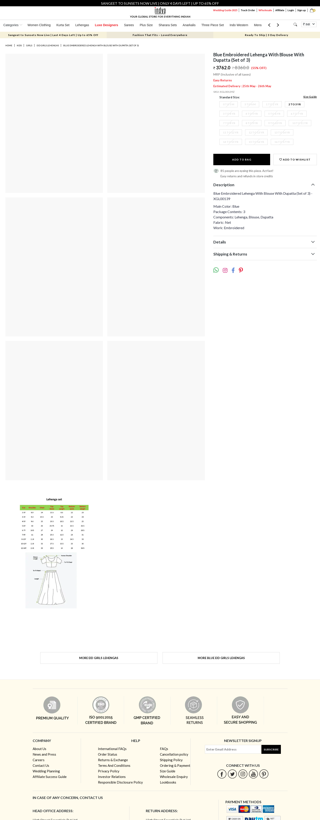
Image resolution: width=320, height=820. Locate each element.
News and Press (44, 754)
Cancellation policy (174, 754)
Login (291, 10)
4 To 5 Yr (252, 113)
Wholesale (265, 10)
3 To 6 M (250, 104)
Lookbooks (168, 782)
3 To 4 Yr (229, 113)
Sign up (301, 10)
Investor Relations (112, 777)
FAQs (164, 749)
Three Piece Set (212, 25)
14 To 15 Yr (230, 142)
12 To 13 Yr (256, 132)
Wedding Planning (46, 771)
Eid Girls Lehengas (48, 45)
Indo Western (239, 25)
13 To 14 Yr (282, 132)
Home (8, 45)
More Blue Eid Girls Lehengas (221, 658)
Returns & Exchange (113, 760)
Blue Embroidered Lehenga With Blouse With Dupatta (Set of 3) (101, 45)
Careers (39, 760)
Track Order (248, 10)
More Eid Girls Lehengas (98, 658)
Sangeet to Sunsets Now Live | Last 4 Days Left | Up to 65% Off (53, 35)
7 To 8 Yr (229, 123)
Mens (258, 25)
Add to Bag (241, 159)
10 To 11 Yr (300, 123)
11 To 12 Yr (230, 132)
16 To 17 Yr (282, 142)
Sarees (129, 25)
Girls (29, 45)
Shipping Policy (171, 760)
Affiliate (279, 10)
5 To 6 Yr (274, 113)
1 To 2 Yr (272, 104)
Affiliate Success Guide (50, 777)
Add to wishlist (295, 159)
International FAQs (112, 749)
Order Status (107, 754)
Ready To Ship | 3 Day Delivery (266, 35)
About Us (39, 749)
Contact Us (41, 765)
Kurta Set (62, 25)
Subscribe (271, 749)
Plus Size (146, 25)
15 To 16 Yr (256, 142)
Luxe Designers (106, 25)
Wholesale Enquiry (174, 777)
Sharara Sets (168, 25)
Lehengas (82, 25)
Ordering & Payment (175, 765)
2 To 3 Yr (294, 104)
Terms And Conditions (114, 765)
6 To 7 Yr (297, 113)
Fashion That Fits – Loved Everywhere (160, 35)
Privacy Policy (108, 771)
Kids (19, 45)
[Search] (295, 24)
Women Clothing (39, 25)
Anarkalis (189, 25)
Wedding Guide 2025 (225, 10)
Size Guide (310, 96)
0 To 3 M (228, 104)
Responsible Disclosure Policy (120, 782)
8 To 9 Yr (252, 123)
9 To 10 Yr (275, 123)
